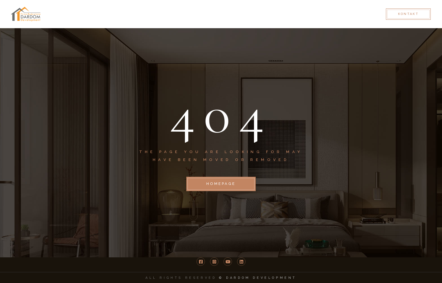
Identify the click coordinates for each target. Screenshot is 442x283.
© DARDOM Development (258, 278)
